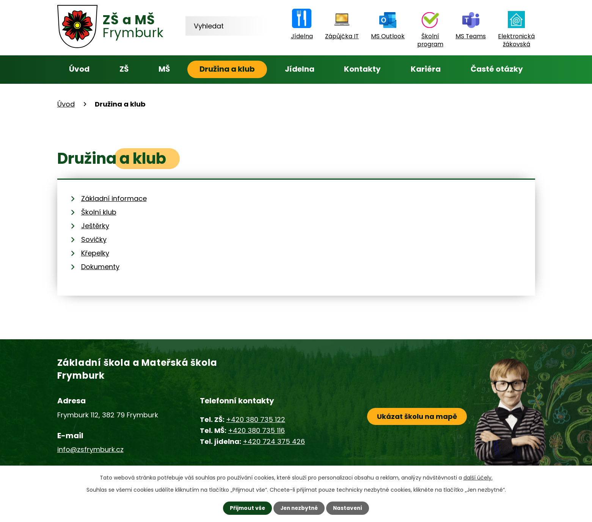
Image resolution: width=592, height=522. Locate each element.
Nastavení (349, 508)
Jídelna (299, 69)
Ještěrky (95, 225)
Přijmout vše (246, 508)
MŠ (164, 69)
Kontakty (362, 69)
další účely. (478, 477)
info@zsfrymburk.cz (90, 449)
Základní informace (114, 198)
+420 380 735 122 (255, 419)
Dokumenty (100, 266)
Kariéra (426, 69)
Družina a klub (227, 69)
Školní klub (98, 212)
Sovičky (94, 239)
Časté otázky (497, 69)
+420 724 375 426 (274, 441)
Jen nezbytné (299, 508)
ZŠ (124, 69)
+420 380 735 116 (256, 430)
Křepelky (95, 253)
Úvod (79, 69)
